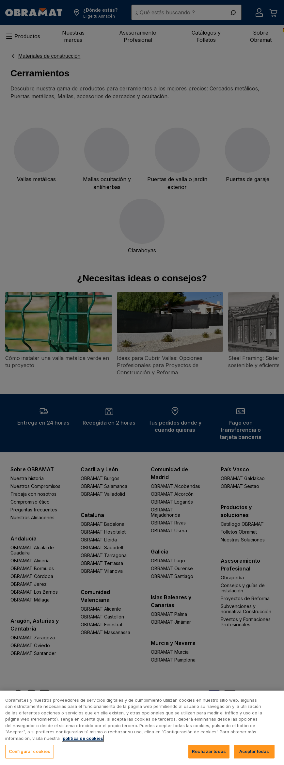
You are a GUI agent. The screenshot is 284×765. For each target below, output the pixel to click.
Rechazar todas (209, 751)
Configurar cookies (29, 751)
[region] (142, 728)
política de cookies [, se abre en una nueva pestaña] (83, 738)
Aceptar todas (254, 751)
